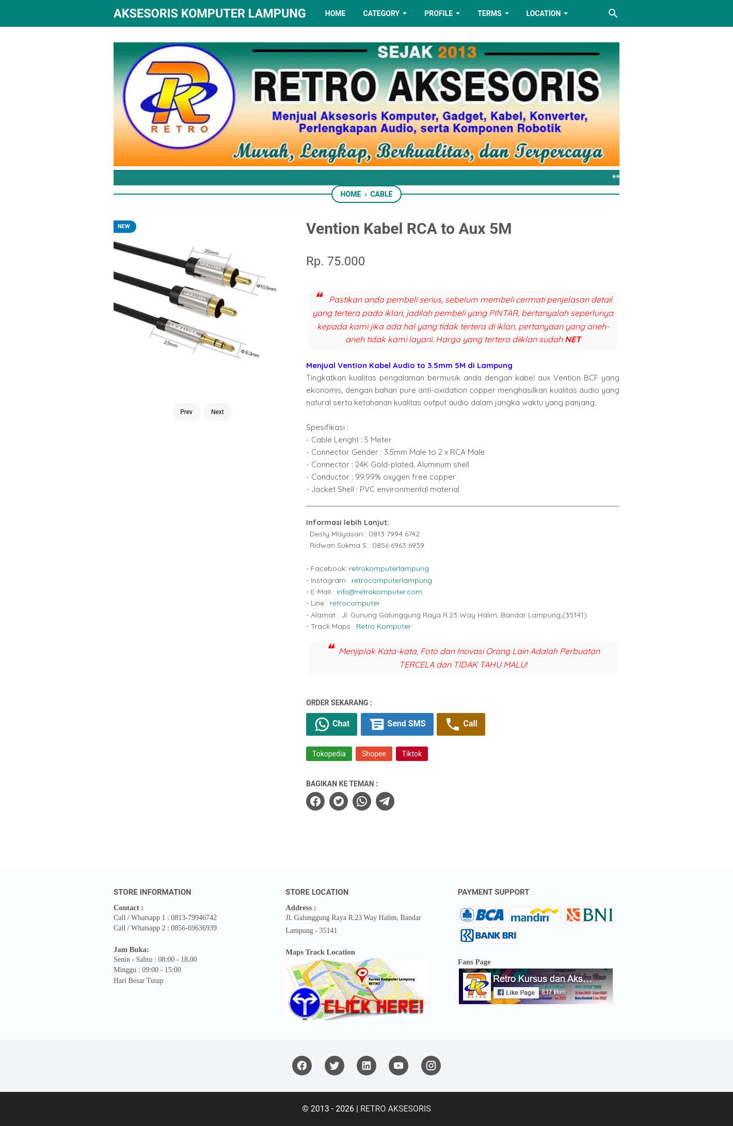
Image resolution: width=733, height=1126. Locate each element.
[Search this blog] (613, 13)
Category (381, 13)
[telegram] (385, 801)
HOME (335, 13)
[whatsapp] (362, 801)
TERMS (489, 13)
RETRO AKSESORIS (395, 1109)
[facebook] (315, 801)
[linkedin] (366, 1066)
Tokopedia (329, 754)
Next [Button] (217, 412)
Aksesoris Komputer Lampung (210, 13)
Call (460, 724)
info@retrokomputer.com (379, 591)
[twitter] (338, 801)
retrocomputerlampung (392, 580)
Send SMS (397, 724)
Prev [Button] (186, 412)
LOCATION (544, 13)
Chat (331, 724)
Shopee (374, 754)
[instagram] (431, 1066)
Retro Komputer (383, 626)
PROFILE (438, 13)
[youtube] (398, 1066)
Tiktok (412, 754)
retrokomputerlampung (389, 568)
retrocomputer (355, 603)
